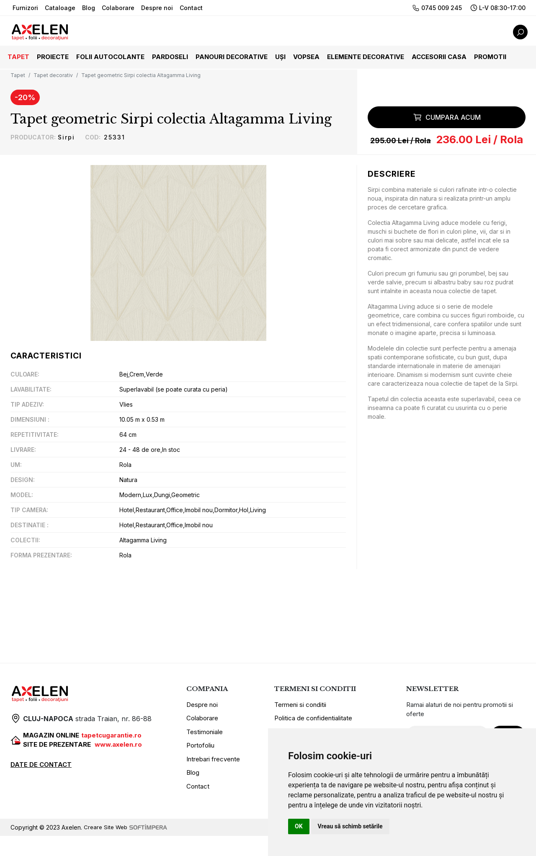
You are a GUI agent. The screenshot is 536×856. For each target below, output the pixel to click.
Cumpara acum (447, 136)
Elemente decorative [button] (365, 57)
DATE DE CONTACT (41, 785)
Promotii (490, 57)
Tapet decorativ (53, 75)
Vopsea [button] (306, 57)
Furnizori (25, 7)
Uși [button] (280, 57)
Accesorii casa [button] (439, 57)
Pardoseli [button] (170, 57)
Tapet (17, 75)
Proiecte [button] (53, 57)
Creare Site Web (127, 847)
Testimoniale (204, 752)
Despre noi (157, 7)
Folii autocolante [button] (110, 57)
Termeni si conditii (300, 725)
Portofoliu (200, 765)
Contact (191, 7)
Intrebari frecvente (213, 779)
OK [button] (299, 826)
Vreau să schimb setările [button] (350, 826)
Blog (88, 7)
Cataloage (60, 7)
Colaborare (118, 7)
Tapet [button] (18, 57)
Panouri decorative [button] (232, 57)
